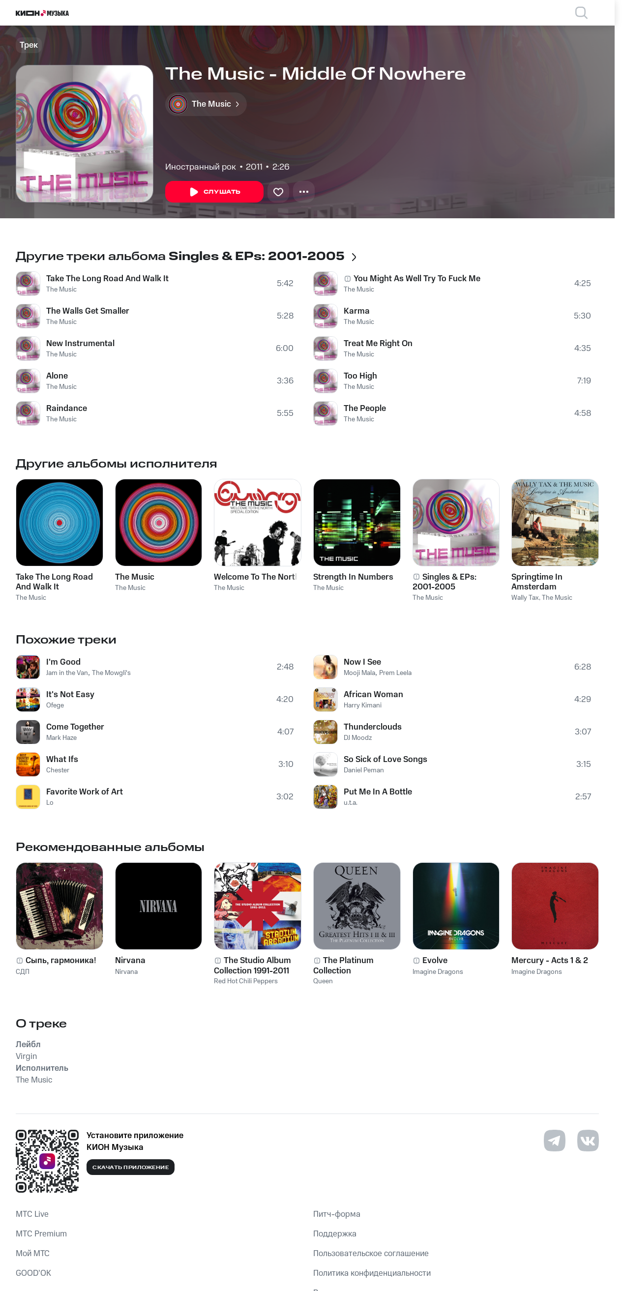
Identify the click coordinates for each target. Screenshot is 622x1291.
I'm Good (63, 662)
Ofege (55, 705)
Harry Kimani (363, 705)
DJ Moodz (358, 738)
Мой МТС (33, 1254)
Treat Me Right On (378, 344)
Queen (323, 981)
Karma (357, 311)
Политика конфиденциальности (372, 1273)
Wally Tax (525, 598)
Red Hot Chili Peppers (246, 981)
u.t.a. (350, 803)
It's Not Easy (70, 695)
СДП (23, 972)
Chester (57, 770)
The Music (61, 289)
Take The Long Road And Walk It (107, 279)
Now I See (362, 662)
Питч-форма (336, 1214)
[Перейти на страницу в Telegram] (554, 1140)
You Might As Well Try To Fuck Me (417, 279)
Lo (50, 803)
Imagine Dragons (438, 972)
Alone (57, 376)
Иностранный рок (200, 167)
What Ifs (62, 759)
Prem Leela (395, 673)
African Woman (373, 695)
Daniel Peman (364, 770)
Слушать (214, 192)
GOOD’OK (33, 1273)
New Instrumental (80, 344)
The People (365, 408)
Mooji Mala (359, 673)
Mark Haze (61, 738)
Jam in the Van (67, 673)
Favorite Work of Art (84, 792)
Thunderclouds (373, 727)
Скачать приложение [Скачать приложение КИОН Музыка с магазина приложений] (130, 1167)
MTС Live (32, 1214)
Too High (360, 376)
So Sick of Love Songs (385, 759)
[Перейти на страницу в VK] (588, 1140)
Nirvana (126, 972)
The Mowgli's (111, 673)
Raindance (66, 408)
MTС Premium (41, 1234)
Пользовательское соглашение (371, 1254)
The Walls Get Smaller (87, 311)
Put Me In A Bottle (378, 792)
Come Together (75, 727)
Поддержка (334, 1234)
